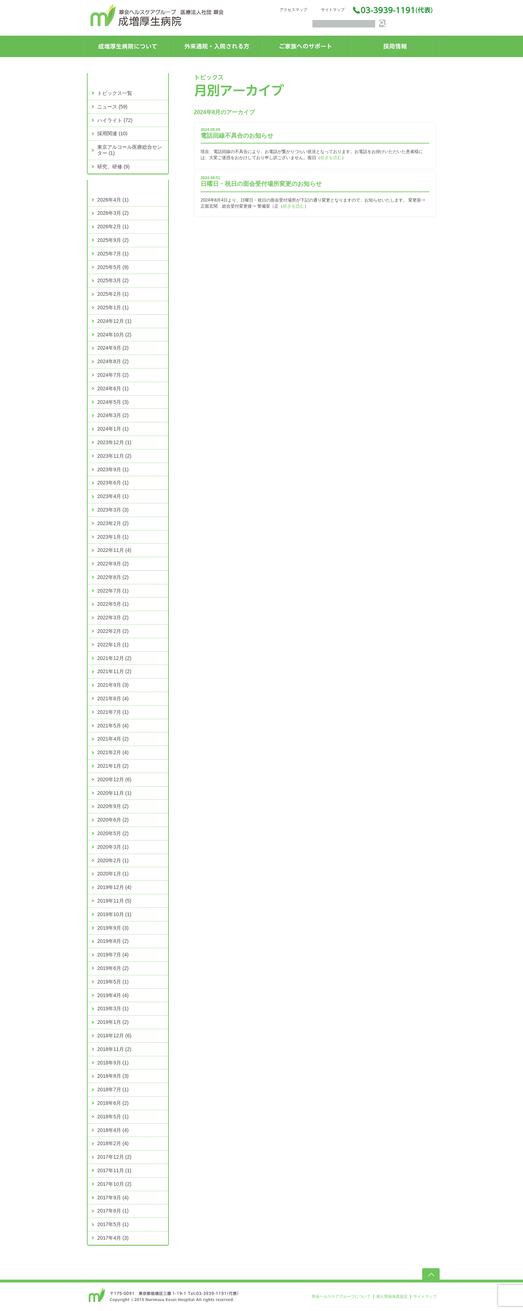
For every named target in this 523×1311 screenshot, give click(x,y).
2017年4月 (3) (113, 1238)
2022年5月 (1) (113, 604)
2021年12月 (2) (114, 658)
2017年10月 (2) (114, 1184)
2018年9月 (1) (113, 1063)
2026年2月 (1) (113, 226)
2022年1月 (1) (113, 644)
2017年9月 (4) (113, 1197)
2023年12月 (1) (114, 442)
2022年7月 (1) (113, 591)
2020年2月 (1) (113, 860)
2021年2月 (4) (113, 752)
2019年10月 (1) (114, 914)
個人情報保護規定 (392, 1296)
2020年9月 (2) (113, 806)
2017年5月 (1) (113, 1224)
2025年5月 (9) (113, 267)
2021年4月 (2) (113, 739)
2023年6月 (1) (113, 483)
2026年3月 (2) (113, 213)
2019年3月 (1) (113, 1008)
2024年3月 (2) (113, 415)
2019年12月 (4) (114, 887)
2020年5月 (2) (113, 833)
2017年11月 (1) (114, 1170)
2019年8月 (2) (113, 941)
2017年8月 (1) (113, 1211)
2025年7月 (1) (113, 253)
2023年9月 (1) (113, 469)
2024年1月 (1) (113, 429)
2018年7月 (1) (113, 1089)
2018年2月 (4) (113, 1143)
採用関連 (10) (112, 133)
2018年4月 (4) (113, 1130)
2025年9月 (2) (113, 240)
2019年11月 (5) (114, 901)
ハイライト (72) (115, 120)
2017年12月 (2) (114, 1157)
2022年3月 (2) (113, 617)
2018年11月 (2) (114, 1049)
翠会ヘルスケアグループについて (341, 1296)
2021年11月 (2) (114, 671)
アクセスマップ (293, 9)
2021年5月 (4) (113, 725)
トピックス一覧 (114, 93)
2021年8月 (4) (113, 698)
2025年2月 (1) (113, 294)
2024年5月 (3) (113, 402)
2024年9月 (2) (113, 348)
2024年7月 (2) (113, 375)
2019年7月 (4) (113, 954)
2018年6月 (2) (113, 1103)
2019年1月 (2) (113, 1022)
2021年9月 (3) (113, 685)
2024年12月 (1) (114, 321)
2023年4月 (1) (113, 496)
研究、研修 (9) (113, 166)
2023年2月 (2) (113, 523)
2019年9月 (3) (113, 928)
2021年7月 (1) (113, 712)
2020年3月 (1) (113, 847)
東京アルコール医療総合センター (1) (129, 150)
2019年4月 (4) (113, 995)
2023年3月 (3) (113, 510)
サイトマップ (333, 9)
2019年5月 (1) (113, 982)
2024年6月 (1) (113, 388)
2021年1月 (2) (113, 766)
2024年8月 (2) (113, 361)
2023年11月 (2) (114, 456)
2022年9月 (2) (113, 563)
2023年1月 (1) (113, 537)
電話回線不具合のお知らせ (237, 135)
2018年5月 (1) (113, 1116)
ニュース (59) (112, 107)
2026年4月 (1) (113, 200)
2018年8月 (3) (113, 1076)
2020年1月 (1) (113, 873)
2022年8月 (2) (113, 577)
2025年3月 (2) (113, 280)
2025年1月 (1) (113, 307)
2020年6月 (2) (113, 820)
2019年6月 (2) (113, 968)
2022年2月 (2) (113, 631)
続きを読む (331, 157)
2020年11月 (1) (114, 793)
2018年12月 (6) (114, 1035)
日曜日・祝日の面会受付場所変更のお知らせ (261, 184)
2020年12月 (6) (114, 779)
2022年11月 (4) (114, 550)
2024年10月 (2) (114, 334)
